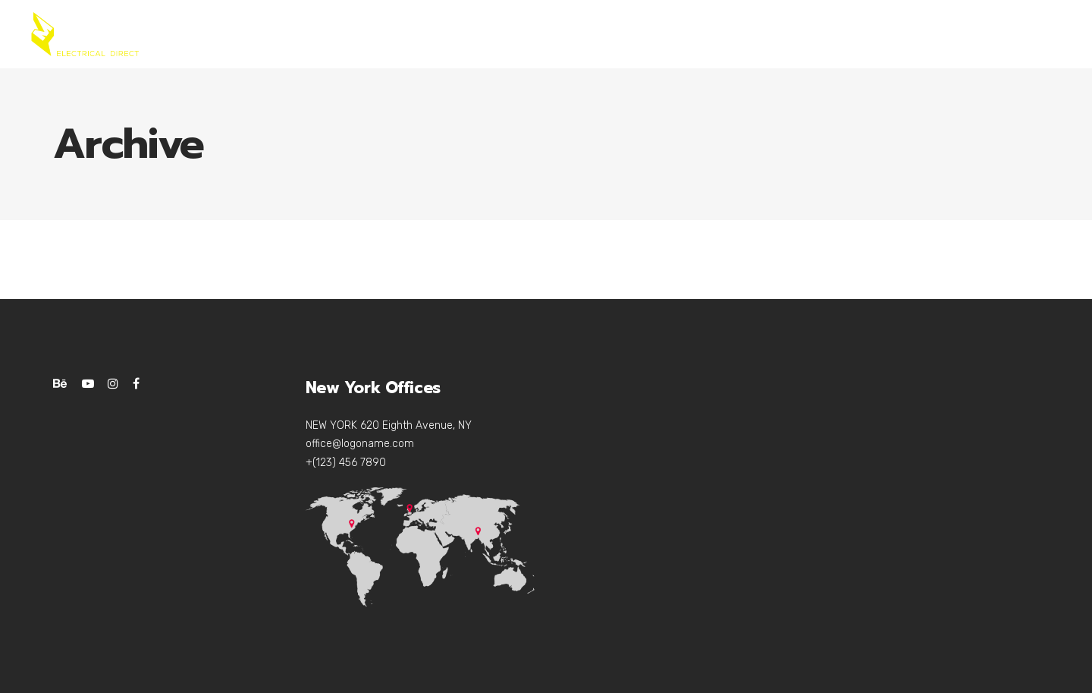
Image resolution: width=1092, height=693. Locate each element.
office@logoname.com (360, 443)
